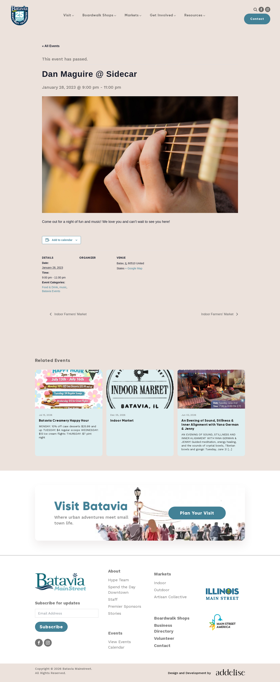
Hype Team (118, 580)
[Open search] (255, 9)
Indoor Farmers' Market (70, 314)
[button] (70, 15)
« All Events (51, 46)
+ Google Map (133, 268)
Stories (114, 613)
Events (115, 633)
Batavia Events (51, 291)
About (114, 571)
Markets (162, 574)
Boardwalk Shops (171, 618)
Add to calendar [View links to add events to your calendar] (62, 240)
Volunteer (164, 638)
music (62, 287)
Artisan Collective (170, 596)
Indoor (160, 582)
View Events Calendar (119, 644)
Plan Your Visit (197, 513)
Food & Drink (50, 287)
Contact (257, 19)
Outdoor (161, 589)
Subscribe (51, 626)
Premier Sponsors (124, 606)
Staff (112, 599)
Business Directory (163, 628)
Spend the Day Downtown (121, 590)
